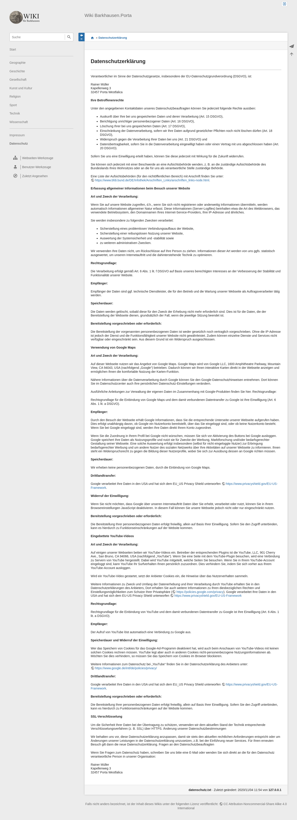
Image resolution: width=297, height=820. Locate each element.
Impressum (17, 135)
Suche (69, 37)
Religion (15, 96)
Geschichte (17, 71)
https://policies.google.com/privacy (199, 592)
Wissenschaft (18, 122)
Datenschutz (18, 143)
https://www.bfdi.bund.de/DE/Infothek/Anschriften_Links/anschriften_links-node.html (152, 180)
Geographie (17, 62)
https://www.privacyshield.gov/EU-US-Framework (208, 595)
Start (12, 49)
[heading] (41, 158)
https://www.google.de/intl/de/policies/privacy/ (126, 668)
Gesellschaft (17, 79)
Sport (13, 105)
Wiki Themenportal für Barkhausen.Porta (92, 37)
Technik (14, 113)
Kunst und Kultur (20, 88)
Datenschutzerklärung (112, 37)
